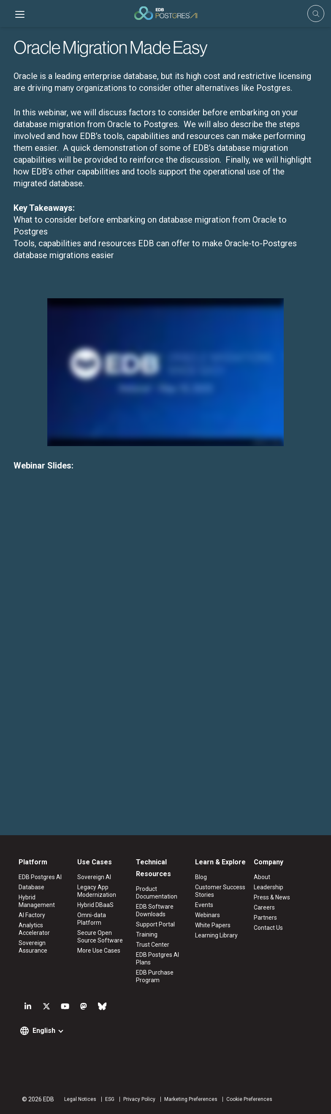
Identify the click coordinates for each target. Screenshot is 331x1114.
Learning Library (216, 935)
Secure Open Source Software (100, 936)
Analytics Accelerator (34, 929)
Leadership (268, 887)
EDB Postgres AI (40, 877)
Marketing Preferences (190, 1099)
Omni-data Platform (91, 919)
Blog (201, 877)
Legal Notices (80, 1099)
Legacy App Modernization (96, 891)
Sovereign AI (94, 877)
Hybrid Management (37, 901)
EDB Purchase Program (155, 976)
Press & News (272, 897)
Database (31, 887)
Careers (264, 907)
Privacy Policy (139, 1099)
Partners (265, 917)
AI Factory (32, 915)
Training (146, 934)
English (44, 1031)
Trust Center (152, 944)
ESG (109, 1099)
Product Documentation (156, 892)
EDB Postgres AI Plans (157, 958)
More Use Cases (98, 950)
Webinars (207, 915)
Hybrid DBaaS (95, 905)
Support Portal (155, 924)
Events (204, 905)
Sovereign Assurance (33, 947)
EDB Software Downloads (155, 910)
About (262, 877)
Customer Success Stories (220, 891)
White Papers (213, 925)
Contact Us (268, 927)
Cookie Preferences (249, 1099)
